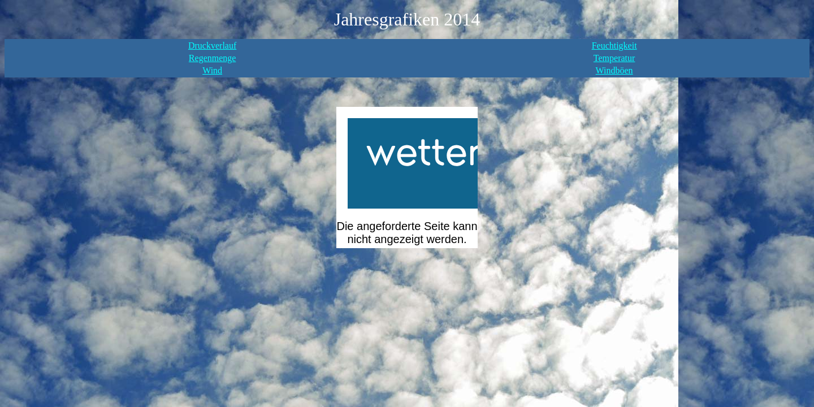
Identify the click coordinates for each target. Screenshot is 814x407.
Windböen (614, 70)
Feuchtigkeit (614, 45)
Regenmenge (212, 58)
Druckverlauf (212, 45)
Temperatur (614, 58)
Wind (212, 70)
